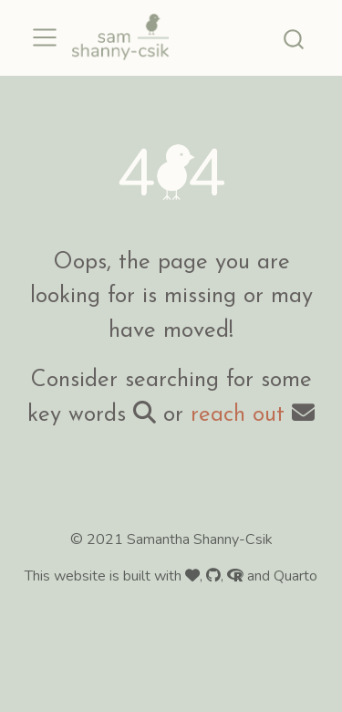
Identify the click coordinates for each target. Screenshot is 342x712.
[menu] (44, 37)
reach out (238, 414)
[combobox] (294, 38)
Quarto (295, 576)
